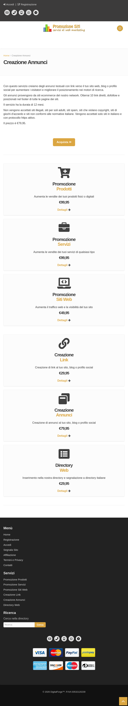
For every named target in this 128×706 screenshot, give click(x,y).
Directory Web (11, 604)
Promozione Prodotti (15, 579)
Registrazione (27, 4)
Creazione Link (12, 594)
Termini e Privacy (13, 559)
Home (6, 55)
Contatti (7, 565)
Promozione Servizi (14, 584)
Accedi (8, 4)
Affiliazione (9, 554)
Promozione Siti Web (15, 589)
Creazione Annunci (14, 599)
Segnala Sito (10, 549)
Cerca (40, 624)
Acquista (64, 142)
